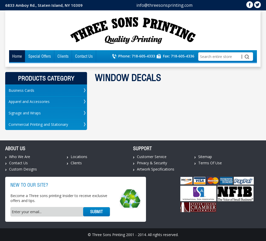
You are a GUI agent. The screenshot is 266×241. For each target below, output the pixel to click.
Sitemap (205, 156)
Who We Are (19, 156)
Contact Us (84, 56)
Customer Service (152, 156)
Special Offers (39, 56)
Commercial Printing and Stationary (38, 124)
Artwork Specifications (155, 169)
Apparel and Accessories (29, 101)
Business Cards (21, 90)
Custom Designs (23, 169)
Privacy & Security (152, 162)
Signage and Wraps (25, 112)
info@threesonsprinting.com (164, 5)
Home (17, 56)
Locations (79, 156)
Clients (63, 56)
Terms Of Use (210, 162)
